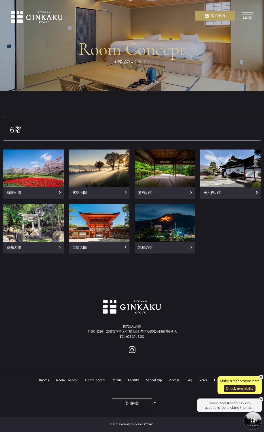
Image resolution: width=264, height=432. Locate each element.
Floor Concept (95, 380)
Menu (116, 380)
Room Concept (67, 380)
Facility (133, 380)
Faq (189, 380)
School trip (154, 380)
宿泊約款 (132, 403)
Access (174, 380)
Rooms (44, 380)
